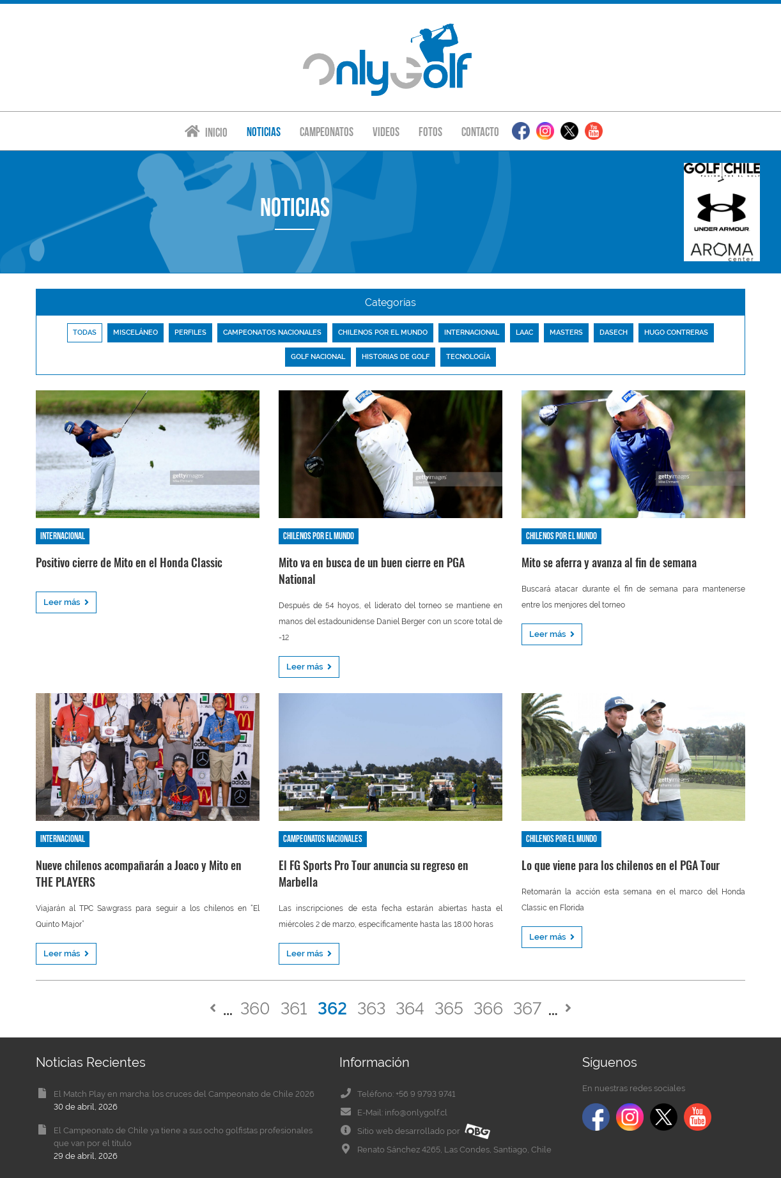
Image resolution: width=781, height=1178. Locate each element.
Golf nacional (318, 357)
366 (488, 1008)
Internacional (471, 332)
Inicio (206, 132)
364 (410, 1008)
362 (332, 1008)
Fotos (430, 132)
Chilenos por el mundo (383, 332)
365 (449, 1008)
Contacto (480, 132)
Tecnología (468, 357)
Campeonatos (326, 132)
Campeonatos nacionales (272, 332)
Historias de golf (395, 357)
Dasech (613, 332)
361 (294, 1008)
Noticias (264, 132)
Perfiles (190, 332)
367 (527, 1008)
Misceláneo (135, 332)
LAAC (524, 332)
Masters (566, 332)
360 (255, 1008)
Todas (85, 332)
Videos (386, 132)
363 (371, 1008)
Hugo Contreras (676, 332)
